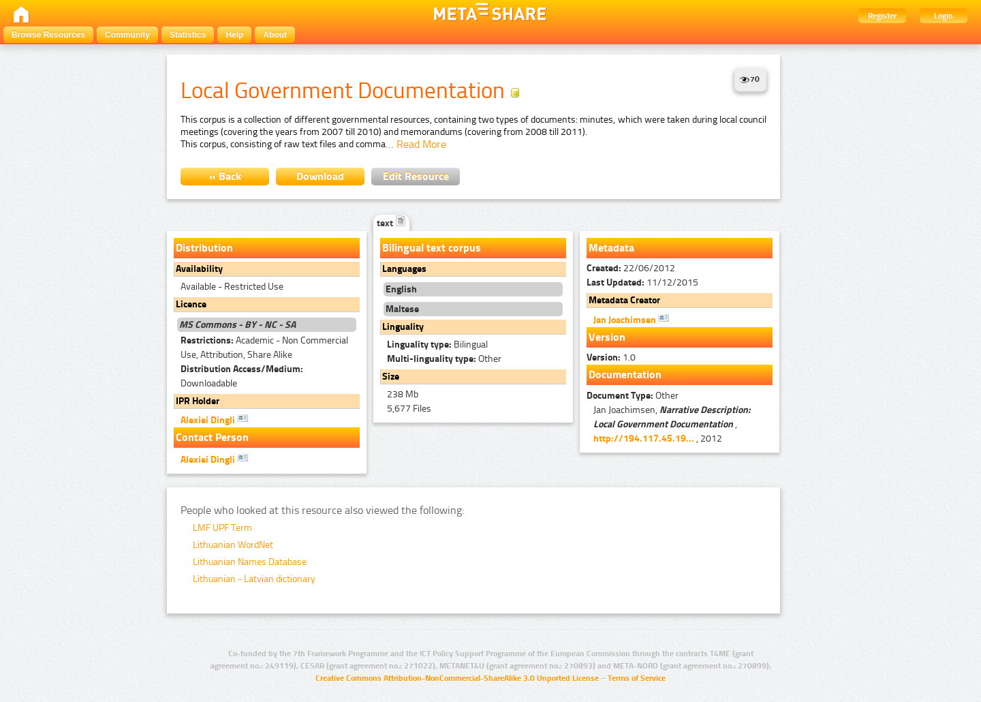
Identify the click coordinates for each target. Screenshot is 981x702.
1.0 (611, 357)
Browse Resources (48, 35)
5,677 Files (409, 408)
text (391, 223)
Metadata (611, 247)
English (401, 289)
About (275, 35)
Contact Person (212, 437)
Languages (404, 269)
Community (127, 35)
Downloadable (242, 376)
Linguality (403, 327)
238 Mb (402, 394)
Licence (191, 304)
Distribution (204, 247)
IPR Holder (197, 401)
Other (444, 359)
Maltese (402, 309)
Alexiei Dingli (214, 419)
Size (390, 376)
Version (607, 337)
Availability (199, 269)
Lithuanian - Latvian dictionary (254, 579)
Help (234, 35)
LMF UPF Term (222, 528)
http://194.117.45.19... (643, 438)
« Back (225, 176)
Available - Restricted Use (232, 286)
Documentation (625, 374)
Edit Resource (416, 176)
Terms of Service (637, 678)
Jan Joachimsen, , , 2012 (672, 424)
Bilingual (437, 344)
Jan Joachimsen (631, 319)
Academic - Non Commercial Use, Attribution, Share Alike (264, 348)
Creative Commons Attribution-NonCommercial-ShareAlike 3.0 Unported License (457, 678)
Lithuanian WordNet (233, 545)
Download (320, 176)
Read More (421, 144)
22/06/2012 (631, 268)
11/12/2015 (642, 282)
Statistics (188, 35)
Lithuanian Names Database (250, 562)
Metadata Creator (624, 300)
